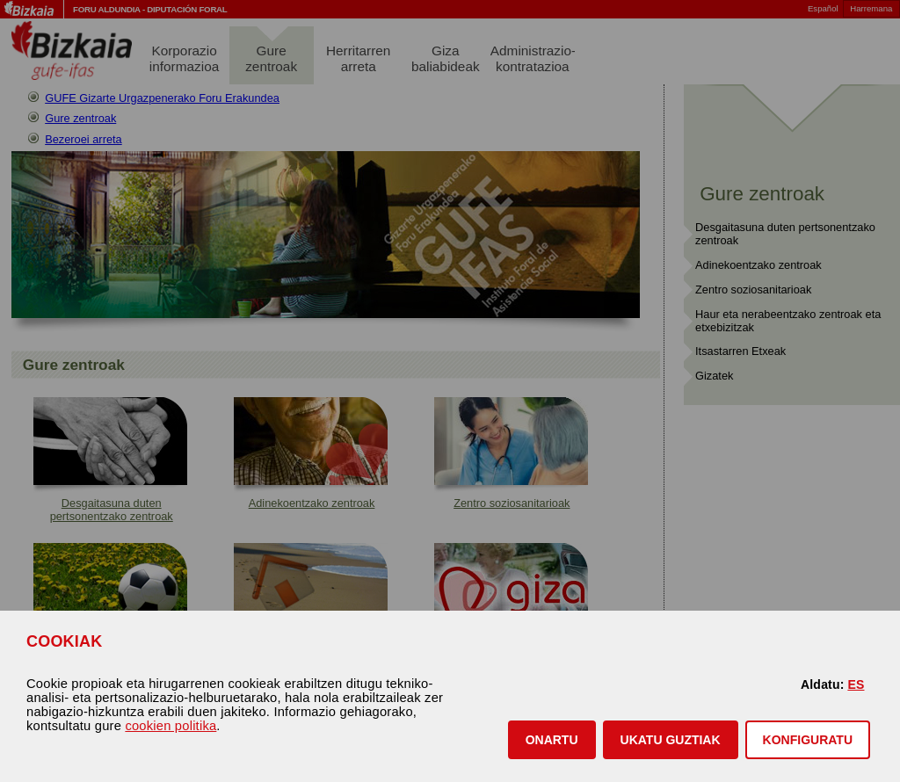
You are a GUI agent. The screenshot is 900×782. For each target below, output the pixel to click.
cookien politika (170, 726)
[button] (552, 739)
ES (855, 684)
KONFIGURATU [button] (808, 740)
